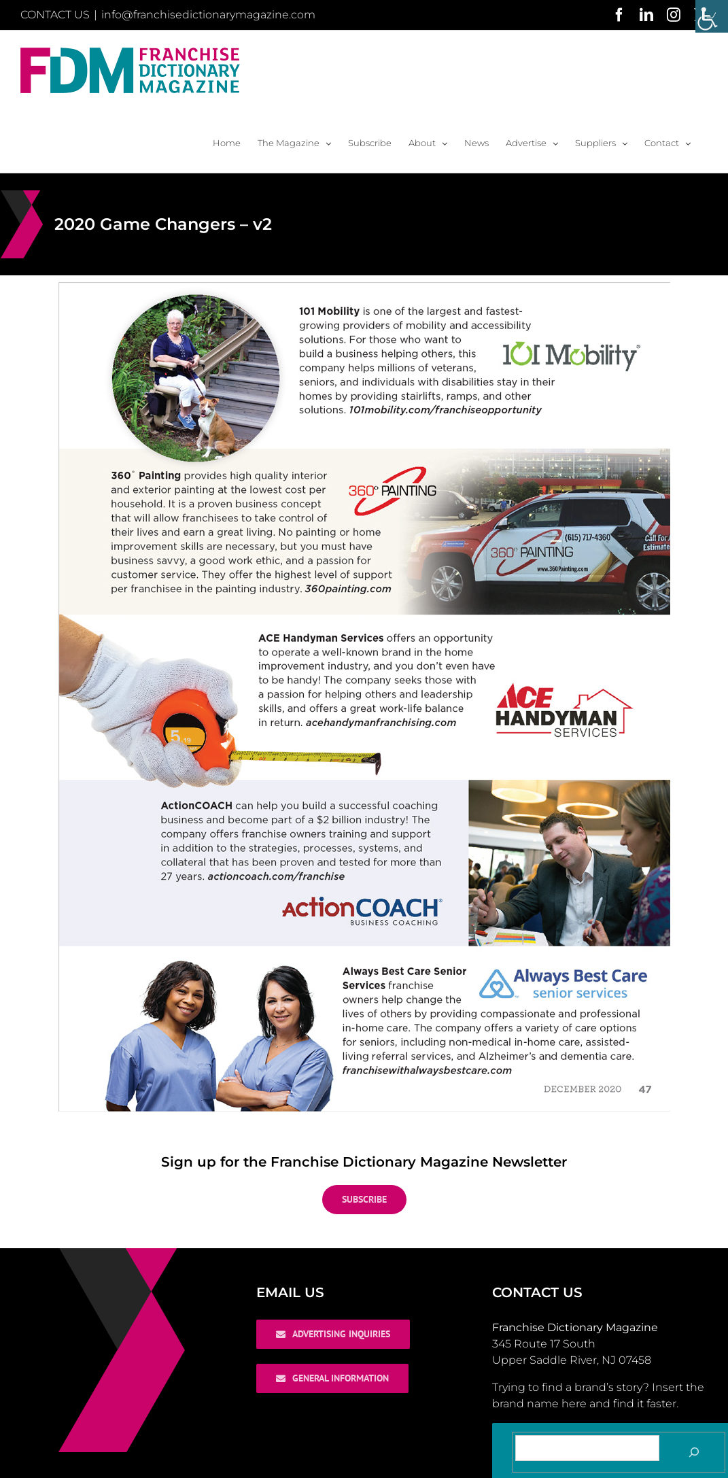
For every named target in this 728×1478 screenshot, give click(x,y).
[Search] (694, 1452)
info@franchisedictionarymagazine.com (208, 14)
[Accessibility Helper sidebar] (711, 16)
